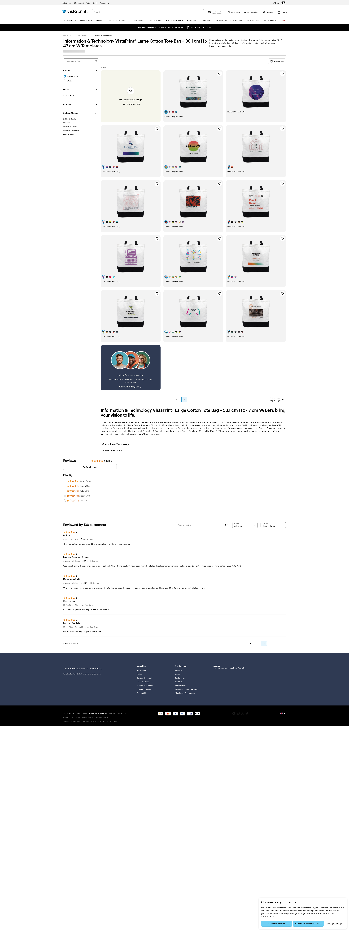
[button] (177, 378)
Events (66, 89)
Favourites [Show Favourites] (277, 61)
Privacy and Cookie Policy (90, 708)
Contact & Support (144, 658)
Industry (67, 104)
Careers (178, 655)
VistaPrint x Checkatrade (185, 674)
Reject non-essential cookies (308, 923)
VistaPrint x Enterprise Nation (187, 670)
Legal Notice (121, 708)
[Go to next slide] (346, 27)
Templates (82, 35)
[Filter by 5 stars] (65, 459)
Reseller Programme (145, 666)
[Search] (201, 12)
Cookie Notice (267, 916)
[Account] (267, 12)
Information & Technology (101, 35)
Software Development (111, 428)
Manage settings (334, 923)
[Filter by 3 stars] (65, 469)
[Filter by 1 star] (65, 479)
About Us (179, 651)
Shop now (206, 27)
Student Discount (144, 670)
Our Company (192, 647)
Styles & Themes (70, 113)
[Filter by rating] (245, 503)
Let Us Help (154, 647)
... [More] (73, 35)
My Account (141, 651)
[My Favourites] (251, 12)
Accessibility (142, 674)
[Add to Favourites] (219, 73)
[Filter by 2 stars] (65, 474)
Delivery (140, 655)
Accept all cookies (276, 923)
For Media (179, 662)
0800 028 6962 (68, 708)
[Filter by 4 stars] (65, 464)
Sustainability (180, 666)
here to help (78, 656)
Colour (66, 70)
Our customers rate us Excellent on (229, 650)
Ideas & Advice (143, 662)
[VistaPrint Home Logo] (74, 12)
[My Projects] (233, 12)
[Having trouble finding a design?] (131, 345)
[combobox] (146, 12)
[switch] (281, 2)
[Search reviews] (201, 503)
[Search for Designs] (95, 61)
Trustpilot (217, 647)
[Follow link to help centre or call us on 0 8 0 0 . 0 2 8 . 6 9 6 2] (214, 12)
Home (65, 35)
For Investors (180, 658)
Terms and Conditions (107, 708)
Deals (283, 20)
